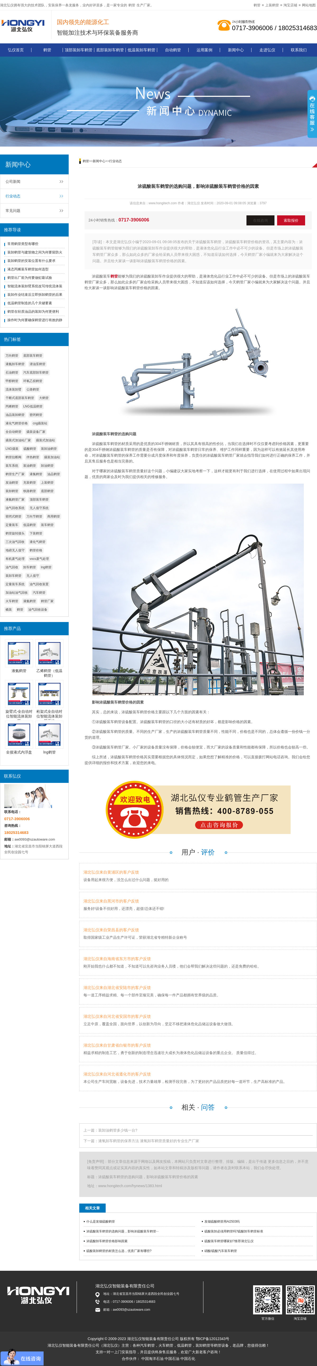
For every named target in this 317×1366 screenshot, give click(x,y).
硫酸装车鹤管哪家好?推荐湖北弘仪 (229, 1241)
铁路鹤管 (29, 491)
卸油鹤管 (47, 466)
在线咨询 (260, 220)
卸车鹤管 (29, 567)
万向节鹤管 (34, 516)
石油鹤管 (12, 372)
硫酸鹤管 (30, 449)
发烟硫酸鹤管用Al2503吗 (222, 1221)
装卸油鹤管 (49, 449)
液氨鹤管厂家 (15, 499)
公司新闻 (13, 181)
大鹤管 (44, 398)
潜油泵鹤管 (37, 364)
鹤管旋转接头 (15, 533)
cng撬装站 (40, 423)
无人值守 (32, 576)
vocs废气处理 (39, 559)
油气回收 (12, 567)
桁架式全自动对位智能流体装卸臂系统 (49, 716)
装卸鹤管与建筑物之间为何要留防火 (34, 252)
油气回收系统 (15, 508)
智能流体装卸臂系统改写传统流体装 (34, 286)
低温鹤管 (29, 525)
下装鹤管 (36, 533)
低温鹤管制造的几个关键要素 (29, 303)
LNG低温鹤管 (33, 406)
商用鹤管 (53, 516)
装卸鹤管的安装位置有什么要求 (31, 261)
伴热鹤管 (32, 457)
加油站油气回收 (17, 592)
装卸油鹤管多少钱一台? (117, 1130)
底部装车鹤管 (32, 355)
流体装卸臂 (13, 389)
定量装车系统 (15, 584)
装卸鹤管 (12, 491)
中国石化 (187, 1358)
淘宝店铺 (290, 5)
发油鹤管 (12, 482)
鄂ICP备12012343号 (213, 1339)
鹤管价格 (36, 550)
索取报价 (291, 220)
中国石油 (172, 1358)
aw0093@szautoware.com (35, 839)
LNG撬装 (12, 449)
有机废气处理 (15, 559)
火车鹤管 (12, 601)
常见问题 (13, 210)
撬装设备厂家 (35, 432)
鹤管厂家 (47, 601)
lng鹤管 (46, 567)
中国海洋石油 (152, 1358)
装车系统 (12, 466)
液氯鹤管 (36, 474)
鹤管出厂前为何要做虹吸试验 (29, 278)
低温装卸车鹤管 (141, 50)
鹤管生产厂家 (15, 474)
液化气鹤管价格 (17, 423)
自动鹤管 (173, 50)
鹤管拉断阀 (13, 457)
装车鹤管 (47, 525)
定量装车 (12, 525)
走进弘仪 (267, 50)
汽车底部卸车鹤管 (36, 372)
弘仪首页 (16, 50)
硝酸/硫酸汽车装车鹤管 (220, 1251)
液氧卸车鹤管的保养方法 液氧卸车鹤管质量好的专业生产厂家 (148, 1141)
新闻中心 (236, 50)
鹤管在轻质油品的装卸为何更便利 (33, 312)
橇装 (9, 609)
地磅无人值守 (15, 550)
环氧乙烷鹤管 (32, 381)
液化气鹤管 (37, 542)
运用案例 (204, 50)
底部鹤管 (47, 491)
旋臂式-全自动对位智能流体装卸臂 (19, 716)
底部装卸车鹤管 (110, 50)
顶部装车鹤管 (39, 499)
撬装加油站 (52, 457)
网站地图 (309, 5)
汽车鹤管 (39, 592)
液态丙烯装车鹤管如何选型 (28, 269)
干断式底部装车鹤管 (20, 398)
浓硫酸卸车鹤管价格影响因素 (107, 1241)
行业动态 (13, 196)
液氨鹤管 (29, 601)
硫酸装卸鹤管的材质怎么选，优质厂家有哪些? (119, 1251)
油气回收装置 (39, 584)
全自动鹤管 (13, 432)
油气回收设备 (37, 609)
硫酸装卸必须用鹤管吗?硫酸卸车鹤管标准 (233, 1231)
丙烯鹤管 (12, 406)
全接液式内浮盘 (19, 752)
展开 (312, 114)
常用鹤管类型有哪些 (22, 244)
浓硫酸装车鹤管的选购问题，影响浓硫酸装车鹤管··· (122, 1231)
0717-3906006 (134, 220)
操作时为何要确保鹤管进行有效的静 (34, 320)
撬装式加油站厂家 (18, 440)
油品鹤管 (53, 474)
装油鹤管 (29, 466)
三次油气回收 (15, 542)
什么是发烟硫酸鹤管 (100, 1221)
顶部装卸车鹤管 (78, 50)
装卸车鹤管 (13, 576)
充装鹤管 (29, 482)
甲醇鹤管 (12, 381)
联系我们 (299, 50)
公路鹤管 (32, 389)
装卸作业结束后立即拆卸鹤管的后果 (34, 295)
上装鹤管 (272, 5)
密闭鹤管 (36, 415)
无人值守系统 (39, 508)
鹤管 (131, 5)
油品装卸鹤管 (15, 415)
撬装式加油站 (45, 440)
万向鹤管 (12, 355)
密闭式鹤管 (13, 516)
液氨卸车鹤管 (15, 364)
